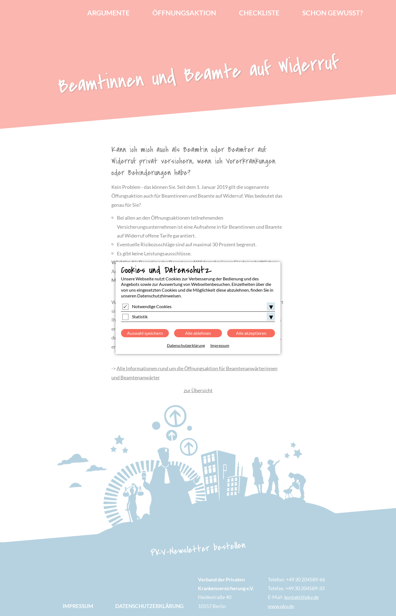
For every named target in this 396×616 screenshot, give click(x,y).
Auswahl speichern (145, 333)
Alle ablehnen (198, 333)
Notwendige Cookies (152, 306)
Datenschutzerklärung (186, 345)
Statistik (140, 316)
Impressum (219, 345)
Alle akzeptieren (251, 333)
